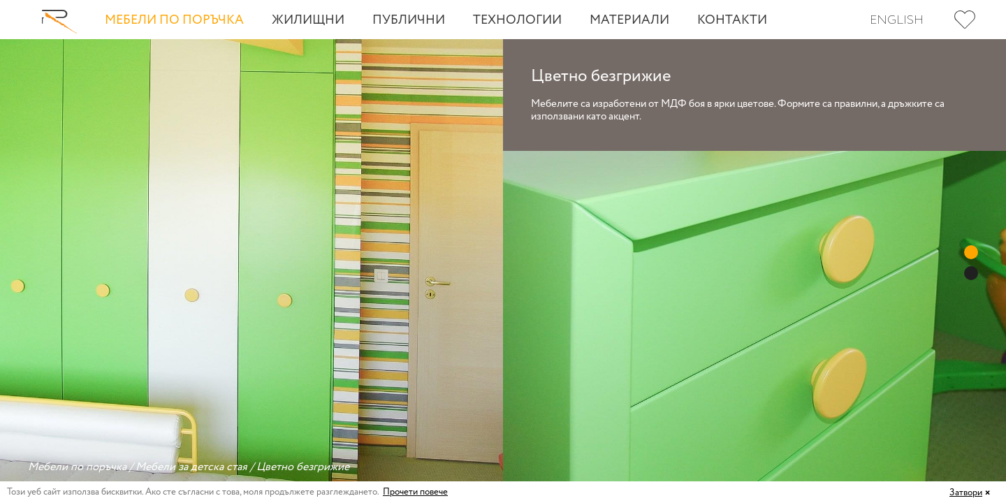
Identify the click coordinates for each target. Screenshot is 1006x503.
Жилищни (308, 20)
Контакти (732, 20)
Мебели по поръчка (174, 20)
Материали (629, 20)
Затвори (965, 493)
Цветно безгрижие (302, 467)
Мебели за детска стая (191, 467)
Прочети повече (415, 492)
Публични (408, 20)
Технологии (517, 20)
